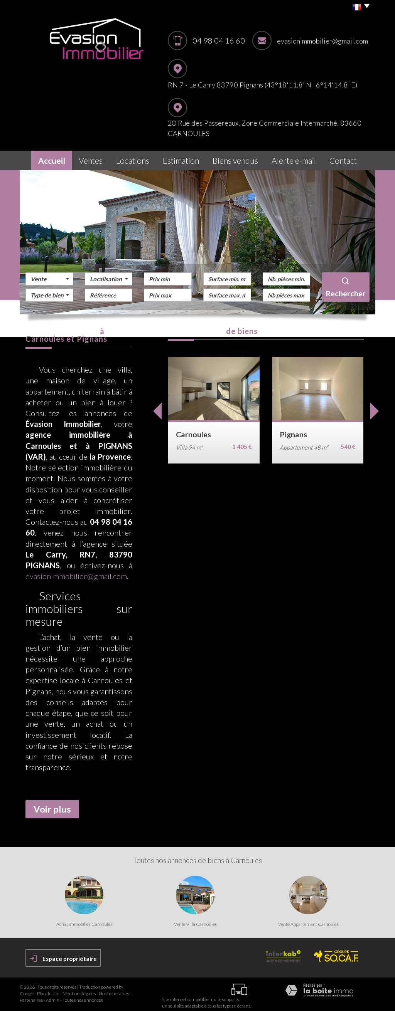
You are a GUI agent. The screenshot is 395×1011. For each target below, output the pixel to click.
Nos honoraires (114, 989)
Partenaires (31, 996)
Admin (52, 996)
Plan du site (48, 989)
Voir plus (52, 805)
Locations (136, 158)
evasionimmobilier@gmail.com (322, 41)
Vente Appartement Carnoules (308, 920)
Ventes (91, 158)
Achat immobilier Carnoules (84, 920)
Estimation (186, 158)
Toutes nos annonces (82, 996)
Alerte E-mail (297, 158)
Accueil (48, 158)
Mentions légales (79, 989)
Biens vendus (240, 158)
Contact (347, 158)
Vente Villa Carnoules (195, 920)
